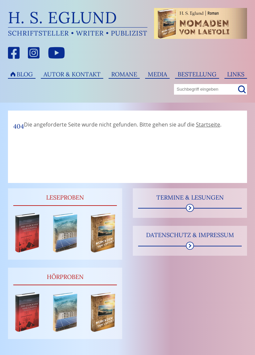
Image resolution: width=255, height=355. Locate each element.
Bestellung (197, 74)
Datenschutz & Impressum (190, 235)
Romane (124, 74)
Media (157, 74)
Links (235, 74)
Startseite (208, 124)
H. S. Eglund (62, 17)
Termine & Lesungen (190, 197)
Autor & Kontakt (72, 74)
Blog (25, 74)
